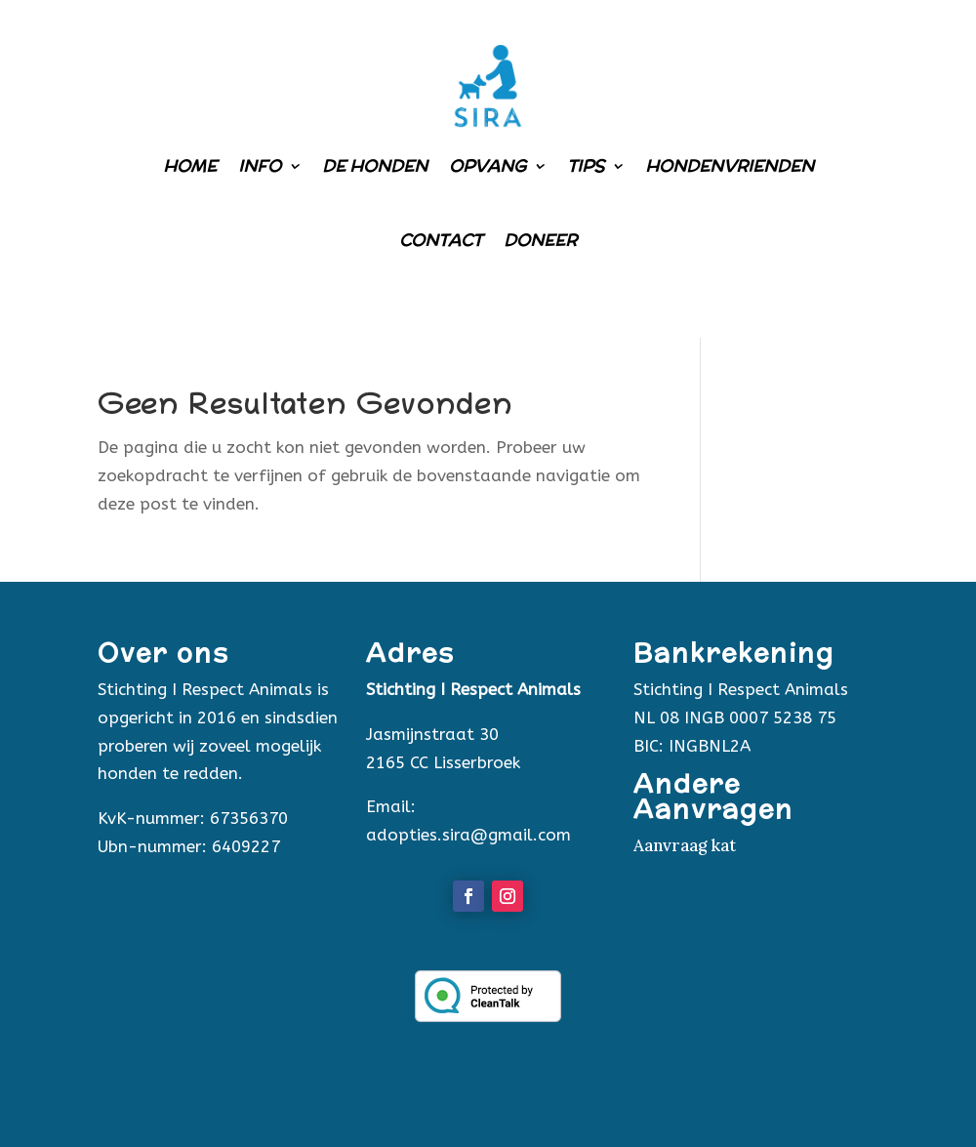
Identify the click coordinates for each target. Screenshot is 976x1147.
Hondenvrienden (729, 166)
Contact (440, 240)
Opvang (487, 166)
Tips (585, 166)
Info (259, 166)
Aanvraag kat (684, 845)
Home (190, 166)
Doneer (540, 240)
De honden (374, 166)
